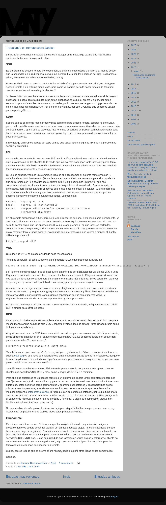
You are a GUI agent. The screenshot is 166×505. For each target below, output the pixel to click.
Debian (131, 132)
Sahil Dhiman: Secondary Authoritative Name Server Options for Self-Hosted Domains (140, 194)
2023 (134, 54)
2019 (134, 84)
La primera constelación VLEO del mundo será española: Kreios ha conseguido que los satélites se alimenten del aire (142, 166)
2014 (134, 97)
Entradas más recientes (22, 476)
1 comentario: (66, 463)
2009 (134, 119)
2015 (134, 93)
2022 (134, 58)
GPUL (130, 136)
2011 (134, 110)
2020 (134, 67)
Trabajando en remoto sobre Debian (30, 47)
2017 (134, 88)
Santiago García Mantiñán (136, 229)
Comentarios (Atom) (30, 483)
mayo (137, 71)
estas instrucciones (38, 392)
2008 (134, 123)
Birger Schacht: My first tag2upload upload (139, 175)
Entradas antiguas (107, 476)
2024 (134, 49)
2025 (134, 45)
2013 (134, 102)
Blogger (114, 496)
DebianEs (22, 466)
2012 (134, 106)
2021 (134, 62)
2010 (134, 115)
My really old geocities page (141, 144)
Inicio (66, 476)
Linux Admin (34, 466)
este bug (19, 355)
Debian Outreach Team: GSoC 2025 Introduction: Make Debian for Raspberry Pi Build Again (143, 205)
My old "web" (134, 140)
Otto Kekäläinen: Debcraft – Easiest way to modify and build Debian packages (143, 183)
